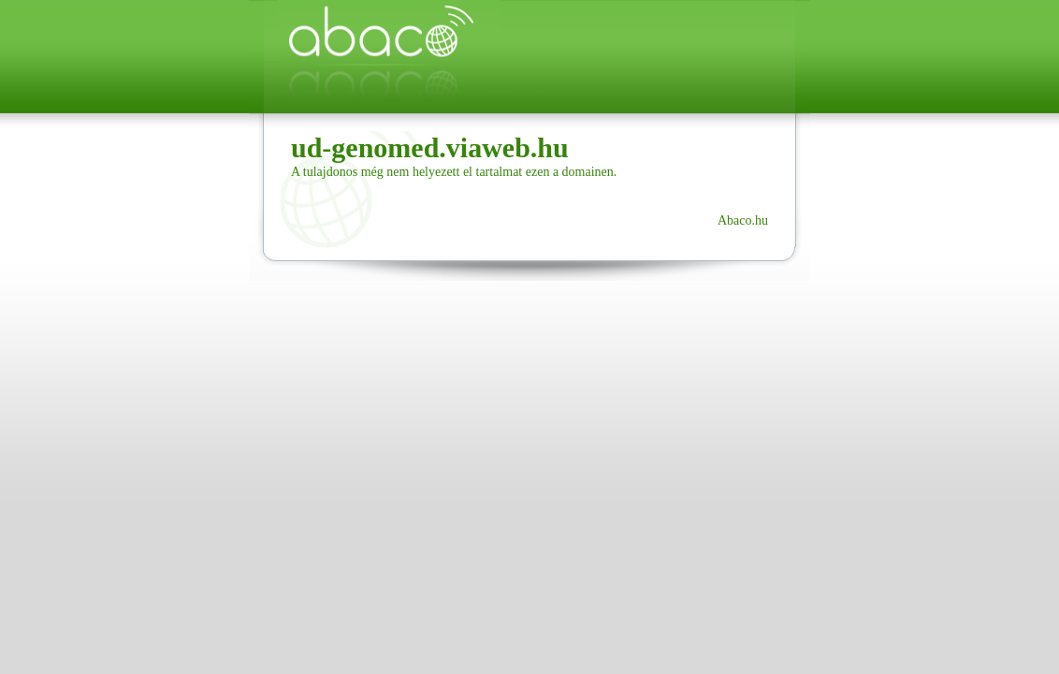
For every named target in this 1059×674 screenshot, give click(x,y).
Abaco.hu (743, 220)
